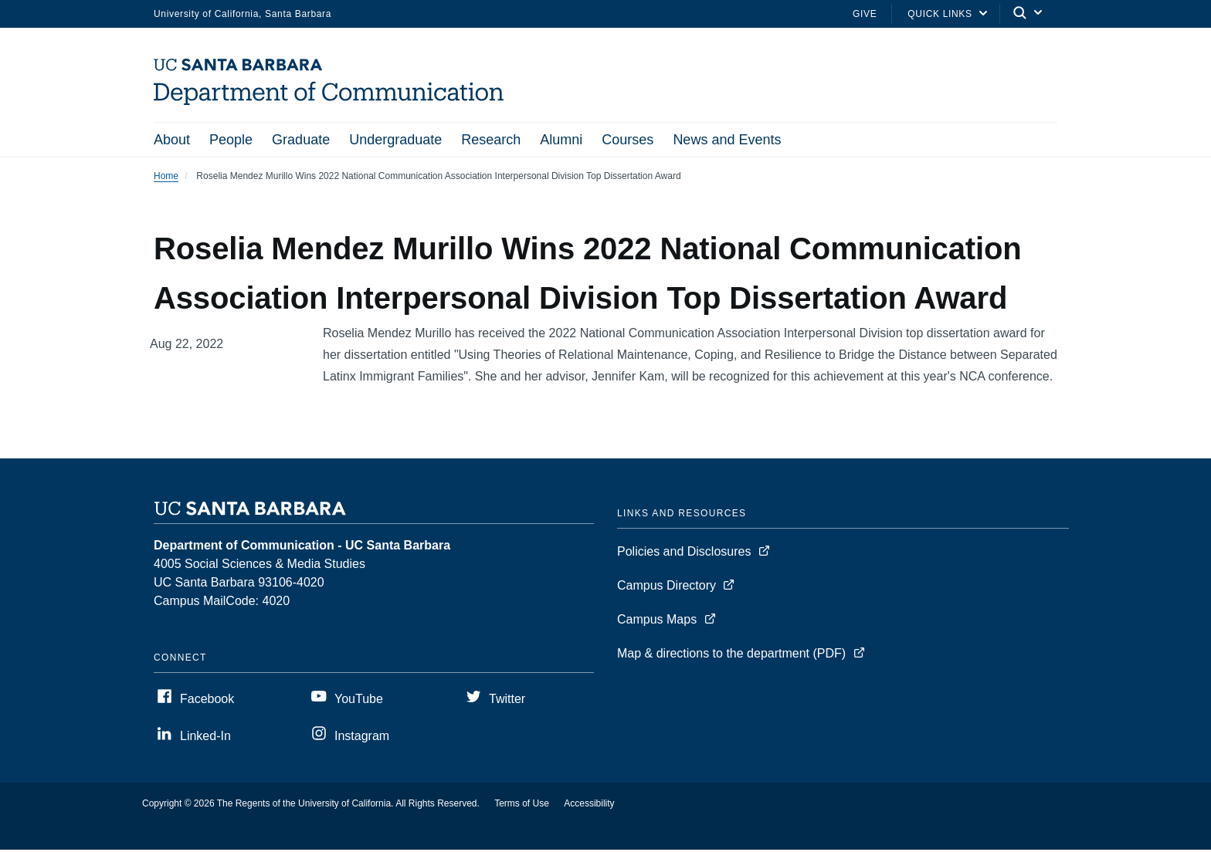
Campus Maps (657, 621)
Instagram (361, 738)
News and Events (727, 139)
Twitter (507, 701)
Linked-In (205, 738)
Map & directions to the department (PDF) (731, 655)
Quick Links (939, 13)
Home (166, 178)
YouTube (358, 701)
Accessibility (589, 805)
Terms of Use (521, 805)
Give (865, 13)
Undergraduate (395, 139)
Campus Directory (666, 587)
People (231, 139)
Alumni (561, 139)
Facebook (207, 701)
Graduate (301, 139)
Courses (627, 139)
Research (491, 139)
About (172, 139)
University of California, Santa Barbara (242, 13)
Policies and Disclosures (684, 553)
